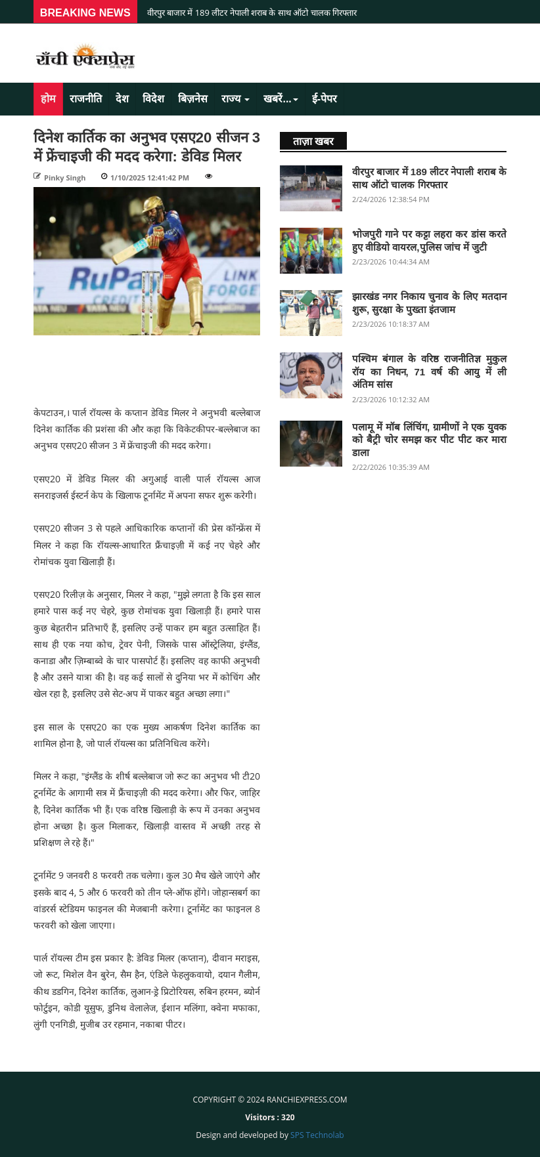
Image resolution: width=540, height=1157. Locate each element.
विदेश (153, 98)
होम (48, 98)
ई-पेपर (324, 98)
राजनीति (86, 98)
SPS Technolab (317, 1135)
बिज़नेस (193, 98)
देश (122, 98)
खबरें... (280, 98)
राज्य (235, 98)
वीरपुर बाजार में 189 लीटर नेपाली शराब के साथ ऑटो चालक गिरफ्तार (252, 12)
